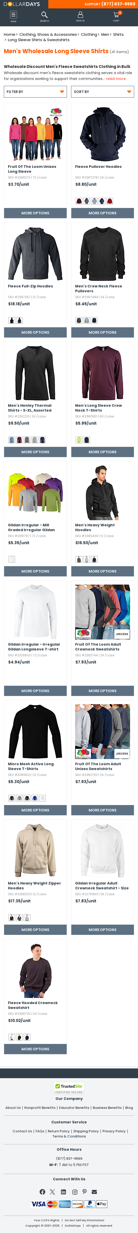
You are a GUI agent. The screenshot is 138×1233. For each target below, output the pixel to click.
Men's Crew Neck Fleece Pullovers (98, 289)
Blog (129, 1108)
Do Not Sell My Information (84, 1220)
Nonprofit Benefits (39, 1108)
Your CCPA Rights (47, 1220)
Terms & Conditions (69, 1136)
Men (105, 34)
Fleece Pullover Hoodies (98, 166)
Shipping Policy (86, 1131)
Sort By (102, 92)
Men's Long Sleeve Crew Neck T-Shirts (98, 408)
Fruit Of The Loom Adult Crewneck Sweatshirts (98, 647)
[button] (80, 16)
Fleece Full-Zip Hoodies (30, 286)
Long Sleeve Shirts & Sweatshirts (39, 39)
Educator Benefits (74, 1108)
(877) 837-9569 (118, 4)
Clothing (89, 34)
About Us (13, 1108)
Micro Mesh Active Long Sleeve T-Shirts (31, 766)
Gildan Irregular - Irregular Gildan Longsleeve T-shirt (34, 647)
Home (9, 34)
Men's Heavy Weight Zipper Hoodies (34, 886)
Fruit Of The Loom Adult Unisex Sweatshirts (98, 766)
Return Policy (59, 1131)
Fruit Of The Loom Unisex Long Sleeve (32, 169)
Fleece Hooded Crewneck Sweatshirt (33, 1005)
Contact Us (22, 1131)
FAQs (40, 1131)
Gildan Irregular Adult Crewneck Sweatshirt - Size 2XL (102, 886)
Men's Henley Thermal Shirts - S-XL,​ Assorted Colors (29, 408)
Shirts (118, 34)
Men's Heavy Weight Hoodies (95, 527)
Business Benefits (107, 1108)
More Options (35, 213)
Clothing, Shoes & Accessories (48, 34)
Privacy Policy (114, 1131)
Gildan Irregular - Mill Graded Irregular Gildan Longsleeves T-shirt (31, 528)
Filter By (35, 92)
